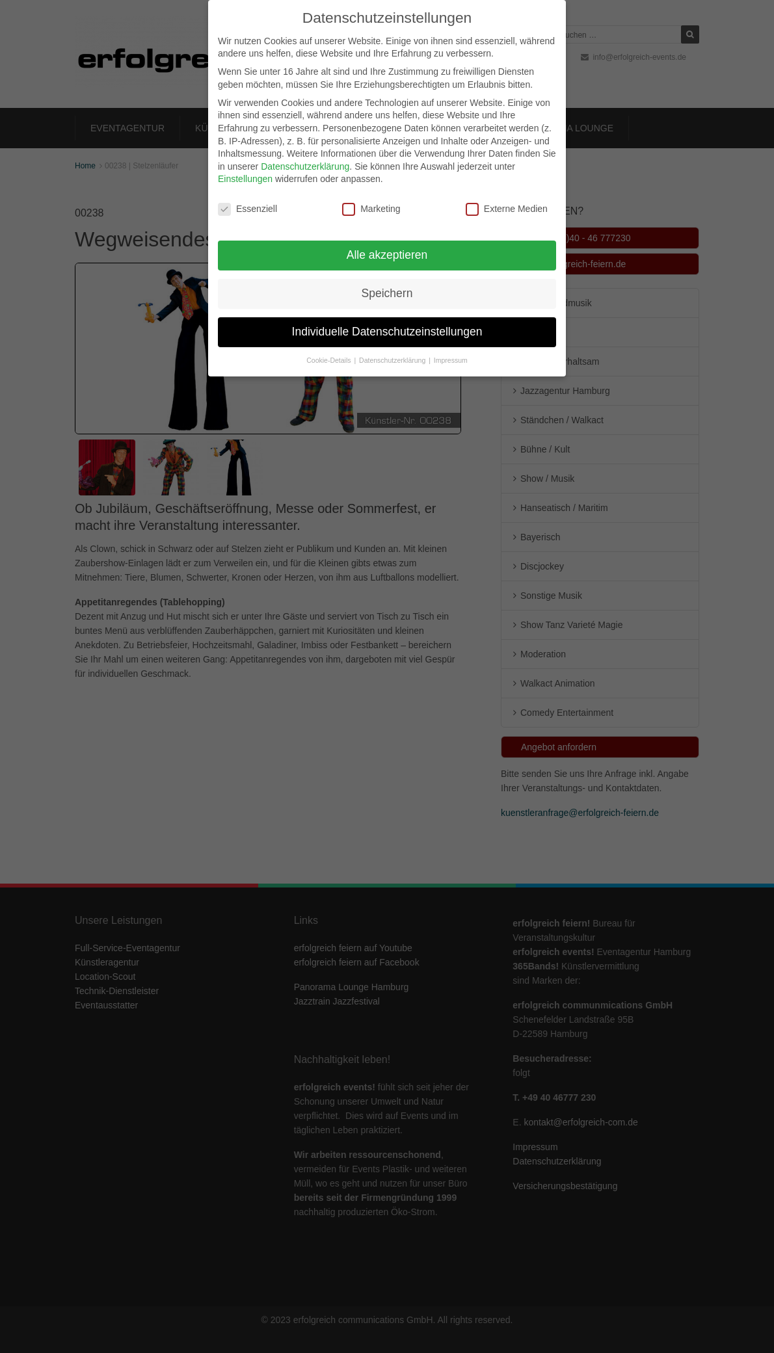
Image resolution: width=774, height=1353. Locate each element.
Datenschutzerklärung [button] (393, 351)
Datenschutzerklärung (305, 157)
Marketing (371, 200)
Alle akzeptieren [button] (387, 245)
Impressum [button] (451, 351)
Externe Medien (507, 200)
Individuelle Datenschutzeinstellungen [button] (387, 322)
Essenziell (247, 200)
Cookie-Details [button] (329, 351)
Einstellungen (245, 169)
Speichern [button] (387, 284)
